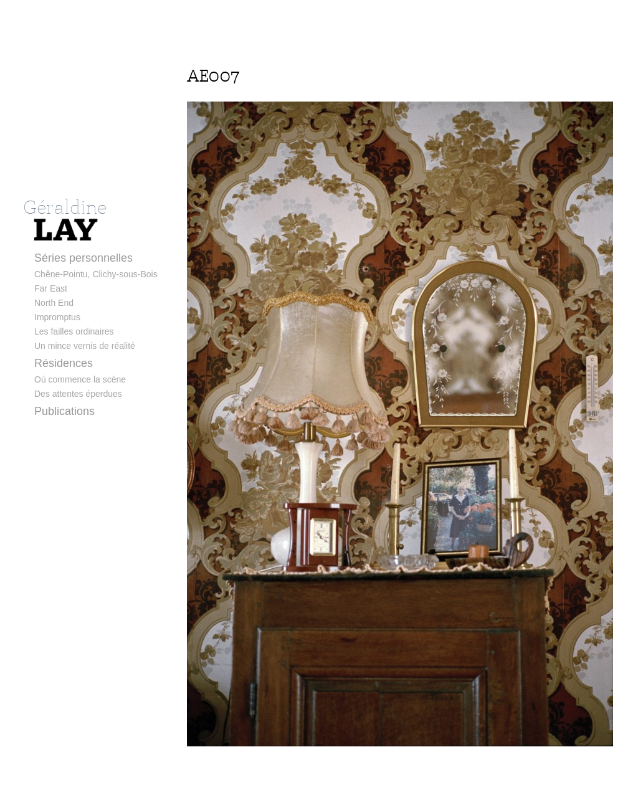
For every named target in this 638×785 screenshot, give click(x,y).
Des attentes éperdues (78, 394)
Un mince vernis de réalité (84, 346)
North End (54, 303)
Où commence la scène (80, 379)
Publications (64, 411)
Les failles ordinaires (74, 331)
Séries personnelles (83, 258)
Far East (50, 288)
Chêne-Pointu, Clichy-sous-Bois (96, 274)
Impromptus (57, 317)
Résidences (63, 363)
